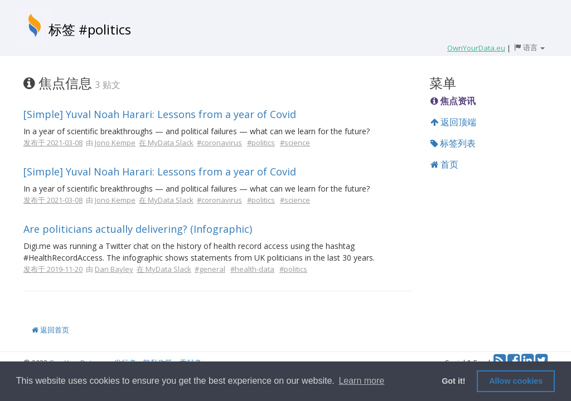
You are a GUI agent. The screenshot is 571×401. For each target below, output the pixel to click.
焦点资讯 (453, 101)
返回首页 (50, 330)
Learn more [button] (361, 380)
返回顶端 (453, 122)
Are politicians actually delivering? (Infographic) (137, 229)
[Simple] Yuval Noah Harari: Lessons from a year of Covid (159, 114)
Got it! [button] (453, 380)
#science (295, 143)
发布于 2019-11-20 (53, 269)
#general (210, 269)
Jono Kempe (115, 143)
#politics (261, 143)
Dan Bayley (114, 269)
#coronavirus (219, 143)
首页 (444, 164)
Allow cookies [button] (516, 380)
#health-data (252, 269)
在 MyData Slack (166, 143)
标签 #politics (90, 29)
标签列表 (453, 143)
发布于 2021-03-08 (53, 143)
